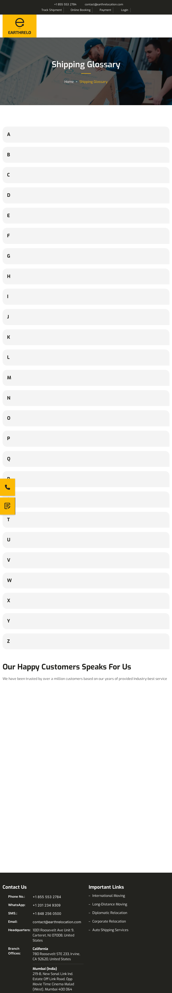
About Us (99, 922)
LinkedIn (31, 900)
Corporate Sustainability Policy (116, 974)
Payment (105, 10)
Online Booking (80, 10)
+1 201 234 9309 (47, 804)
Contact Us (100, 931)
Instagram (19, 900)
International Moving (108, 794)
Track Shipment (51, 10)
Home (69, 81)
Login (124, 10)
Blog (9, 931)
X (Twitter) (43, 900)
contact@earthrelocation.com (104, 4)
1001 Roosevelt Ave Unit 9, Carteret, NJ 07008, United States (53, 833)
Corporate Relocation (109, 820)
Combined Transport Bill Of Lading (119, 939)
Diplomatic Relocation (109, 811)
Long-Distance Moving (109, 802)
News (10, 956)
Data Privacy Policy (107, 956)
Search (135, 10)
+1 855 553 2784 (65, 4)
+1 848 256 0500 (47, 812)
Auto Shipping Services (110, 828)
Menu (165, 25)
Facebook (7, 900)
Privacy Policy (103, 948)
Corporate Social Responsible (115, 965)
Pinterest (56, 900)
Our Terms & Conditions (110, 982)
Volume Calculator (21, 922)
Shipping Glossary (20, 939)
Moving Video (16, 948)
